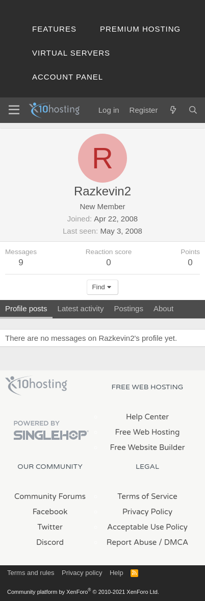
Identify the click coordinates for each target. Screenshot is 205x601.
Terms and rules (30, 573)
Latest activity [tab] (81, 308)
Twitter (49, 527)
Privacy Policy (147, 511)
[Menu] (14, 110)
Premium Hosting (140, 28)
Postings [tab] (128, 308)
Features (54, 28)
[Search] (193, 110)
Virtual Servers (71, 52)
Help (116, 573)
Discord (50, 542)
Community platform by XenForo (83, 592)
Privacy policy (82, 573)
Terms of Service (147, 496)
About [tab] (163, 308)
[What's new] (173, 110)
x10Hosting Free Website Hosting (36, 385)
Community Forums (50, 496)
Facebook (50, 511)
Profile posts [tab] (26, 308)
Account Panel (67, 76)
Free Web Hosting (147, 432)
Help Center (147, 416)
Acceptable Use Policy (147, 527)
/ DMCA (173, 542)
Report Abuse (132, 542)
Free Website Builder (147, 447)
